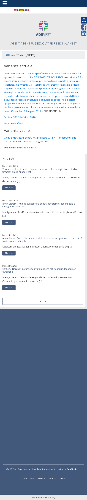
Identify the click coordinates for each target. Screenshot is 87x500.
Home (10, 55)
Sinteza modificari (13, 123)
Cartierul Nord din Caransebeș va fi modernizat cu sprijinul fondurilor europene (39, 270)
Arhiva (43, 301)
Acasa (24, 478)
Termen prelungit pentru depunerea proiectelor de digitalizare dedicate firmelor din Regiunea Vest (41, 170)
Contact (62, 478)
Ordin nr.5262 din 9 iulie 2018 (20, 117)
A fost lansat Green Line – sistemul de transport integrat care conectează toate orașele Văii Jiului (42, 239)
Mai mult (9, 187)
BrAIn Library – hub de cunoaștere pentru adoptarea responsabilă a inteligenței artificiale (38, 205)
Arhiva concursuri (37, 478)
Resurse (52, 478)
